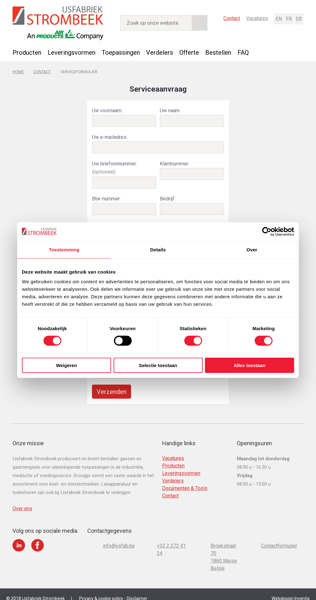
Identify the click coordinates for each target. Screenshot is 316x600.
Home (18, 71)
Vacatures (257, 18)
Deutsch (298, 18)
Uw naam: (170, 109)
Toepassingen (121, 52)
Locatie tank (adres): (114, 221)
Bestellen (218, 52)
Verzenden (111, 384)
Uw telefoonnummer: (114, 165)
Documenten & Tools (184, 480)
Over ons (22, 501)
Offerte (189, 52)
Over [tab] (252, 249)
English (278, 18)
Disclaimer (137, 590)
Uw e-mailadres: (109, 135)
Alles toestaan (250, 365)
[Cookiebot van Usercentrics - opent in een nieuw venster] (266, 231)
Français (288, 18)
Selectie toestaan (158, 365)
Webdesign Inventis (291, 590)
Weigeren (66, 365)
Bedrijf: (167, 195)
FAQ (243, 52)
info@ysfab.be (119, 538)
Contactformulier (279, 538)
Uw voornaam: (107, 109)
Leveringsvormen (71, 52)
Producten (27, 52)
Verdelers (159, 52)
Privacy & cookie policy (101, 590)
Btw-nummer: (106, 195)
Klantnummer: (174, 161)
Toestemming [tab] (64, 249)
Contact (231, 18)
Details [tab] (158, 249)
